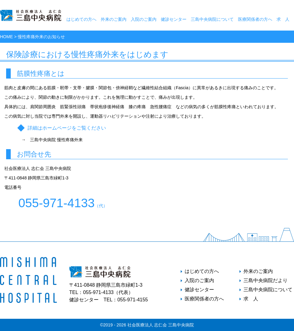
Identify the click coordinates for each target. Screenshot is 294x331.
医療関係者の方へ (255, 19)
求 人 (283, 19)
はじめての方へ (81, 19)
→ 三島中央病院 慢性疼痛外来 (52, 139)
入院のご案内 (143, 19)
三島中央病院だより (265, 280)
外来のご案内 (113, 19)
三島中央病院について (212, 19)
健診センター (174, 19)
